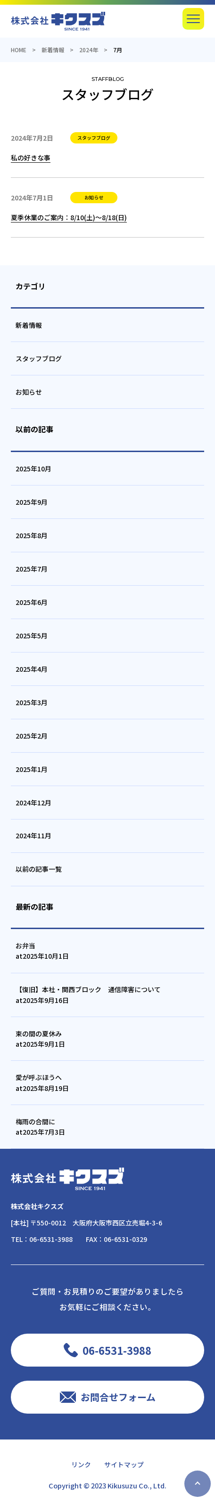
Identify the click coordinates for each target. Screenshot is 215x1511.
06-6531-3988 (51, 1239)
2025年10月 (33, 468)
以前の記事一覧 (39, 869)
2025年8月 (32, 535)
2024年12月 (33, 802)
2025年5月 (32, 635)
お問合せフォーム (118, 1397)
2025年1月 (32, 769)
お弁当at (42, 951)
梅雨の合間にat (40, 1127)
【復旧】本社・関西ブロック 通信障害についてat (88, 994)
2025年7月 (32, 568)
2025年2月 (32, 735)
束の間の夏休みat (40, 1039)
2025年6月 (32, 602)
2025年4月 (32, 669)
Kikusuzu (122, 1485)
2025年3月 (32, 702)
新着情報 (29, 325)
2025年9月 (32, 502)
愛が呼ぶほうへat (42, 1082)
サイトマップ (124, 1464)
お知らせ (29, 392)
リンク (81, 1464)
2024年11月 (33, 835)
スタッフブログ (39, 358)
